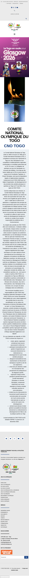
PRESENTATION (15, 3)
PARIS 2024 (16, 1)
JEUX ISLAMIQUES (5, 493)
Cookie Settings (5, 576)
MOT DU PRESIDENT (6, 547)
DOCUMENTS (4, 514)
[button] (14, 34)
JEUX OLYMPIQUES (5, 484)
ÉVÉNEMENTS (4, 512)
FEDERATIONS (4, 497)
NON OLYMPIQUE (5, 501)
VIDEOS (3, 517)
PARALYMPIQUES (5, 499)
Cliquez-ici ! (21, 459)
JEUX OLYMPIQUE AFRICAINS (8, 491)
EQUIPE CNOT (4, 521)
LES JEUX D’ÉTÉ (5, 486)
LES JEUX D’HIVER (5, 488)
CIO (1, 1)
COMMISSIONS (4, 523)
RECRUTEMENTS (5, 519)
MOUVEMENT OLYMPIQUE (7, 495)
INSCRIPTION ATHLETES (23, 1)
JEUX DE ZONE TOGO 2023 (8, 1)
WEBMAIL (21, 3)
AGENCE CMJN (14, 570)
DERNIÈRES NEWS (5, 510)
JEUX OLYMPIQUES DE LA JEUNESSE (10, 490)
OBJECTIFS (3, 525)
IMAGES (3, 516)
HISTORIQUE (9, 3)
